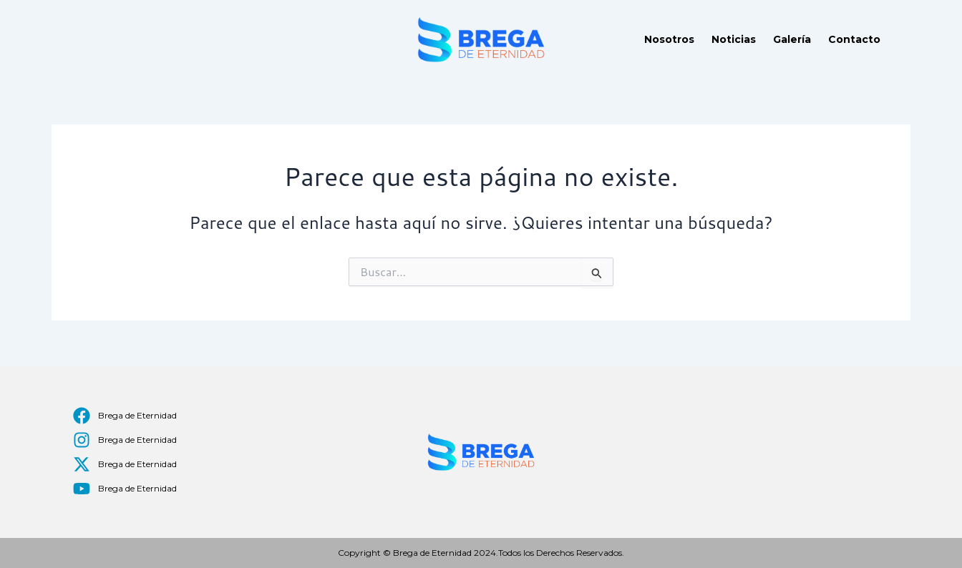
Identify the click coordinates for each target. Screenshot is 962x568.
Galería (792, 39)
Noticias (733, 39)
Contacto (854, 39)
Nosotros (669, 39)
